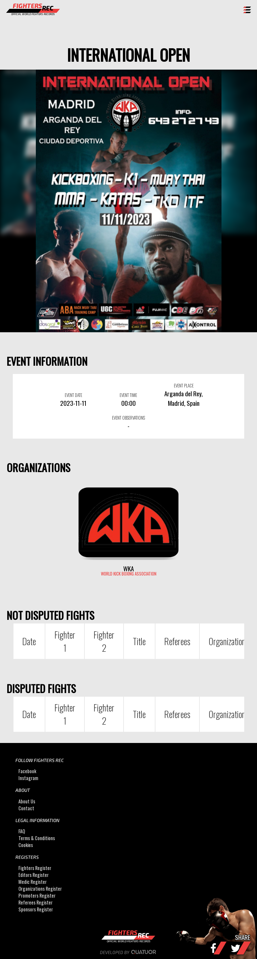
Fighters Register (34, 868)
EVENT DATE (73, 395)
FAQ (21, 831)
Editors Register (33, 875)
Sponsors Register (35, 909)
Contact (26, 808)
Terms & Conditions (36, 838)
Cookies (25, 845)
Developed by (128, 952)
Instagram (28, 778)
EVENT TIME (128, 395)
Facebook (27, 771)
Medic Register (32, 882)
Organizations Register (40, 888)
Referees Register (35, 902)
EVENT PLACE (184, 385)
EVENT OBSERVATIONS (128, 417)
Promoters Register (37, 895)
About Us (26, 801)
